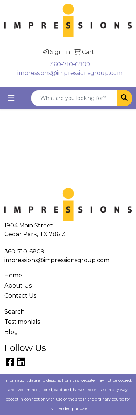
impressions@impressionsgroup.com (70, 73)
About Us (18, 285)
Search (14, 311)
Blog (11, 331)
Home (13, 275)
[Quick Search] (74, 98)
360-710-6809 (70, 64)
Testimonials (22, 321)
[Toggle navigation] (11, 98)
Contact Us (20, 295)
